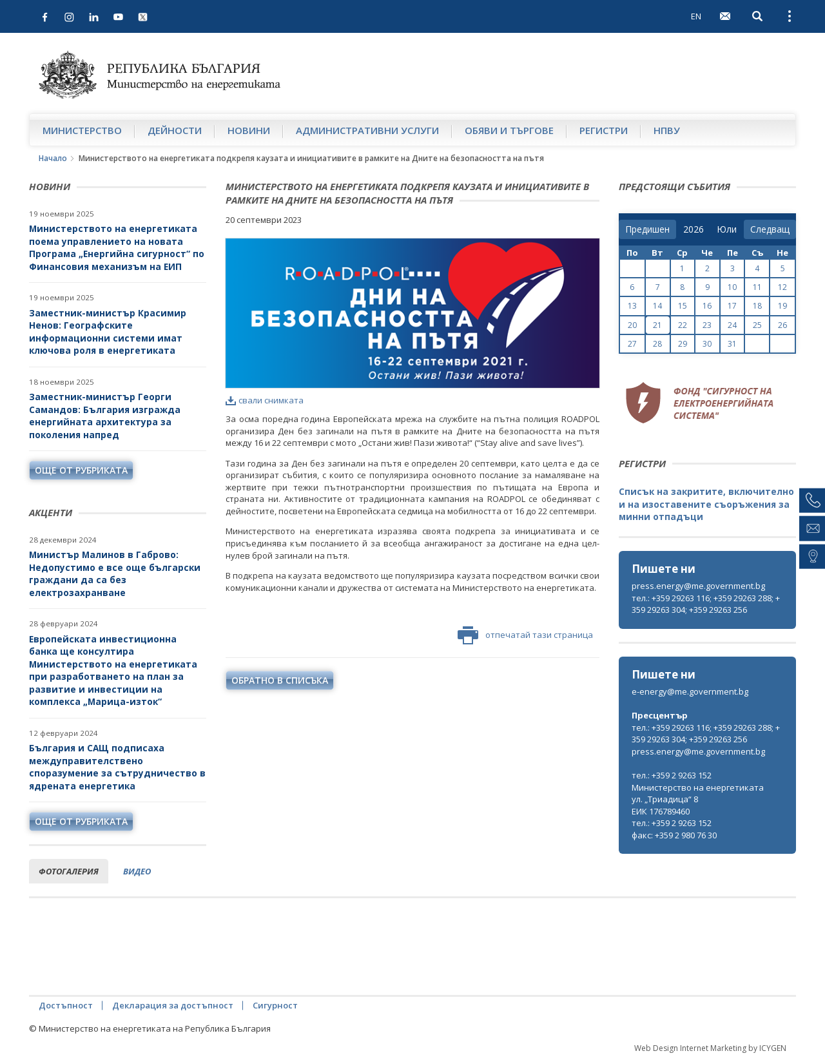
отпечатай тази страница (525, 635)
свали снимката (265, 400)
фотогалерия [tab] (69, 871)
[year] (693, 229)
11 (757, 287)
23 (707, 325)
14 (657, 305)
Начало (53, 158)
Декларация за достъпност (172, 1005)
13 (632, 305)
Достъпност (66, 1005)
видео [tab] (137, 871)
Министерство (82, 130)
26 (782, 325)
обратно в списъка (279, 680)
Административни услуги (367, 130)
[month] (727, 229)
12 (782, 287)
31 (732, 343)
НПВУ (667, 130)
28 (657, 343)
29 (682, 343)
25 (757, 325)
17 (732, 305)
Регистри (603, 130)
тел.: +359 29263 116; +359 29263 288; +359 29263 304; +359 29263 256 (706, 604)
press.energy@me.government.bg (698, 586)
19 (782, 305)
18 (757, 305)
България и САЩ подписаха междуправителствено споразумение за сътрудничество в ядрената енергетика (117, 767)
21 (657, 325)
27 (632, 343)
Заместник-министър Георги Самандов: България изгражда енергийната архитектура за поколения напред (104, 415)
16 (707, 305)
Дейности (175, 130)
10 (732, 287)
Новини (249, 130)
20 (632, 325)
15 (682, 305)
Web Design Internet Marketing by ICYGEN (710, 1048)
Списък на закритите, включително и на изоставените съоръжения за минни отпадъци (706, 504)
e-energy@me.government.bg (690, 691)
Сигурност (275, 1005)
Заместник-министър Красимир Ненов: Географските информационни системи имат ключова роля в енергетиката (107, 332)
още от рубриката (81, 470)
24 (732, 325)
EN (696, 16)
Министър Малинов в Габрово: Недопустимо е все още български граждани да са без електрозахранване (114, 573)
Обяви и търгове (509, 130)
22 (682, 325)
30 (707, 343)
